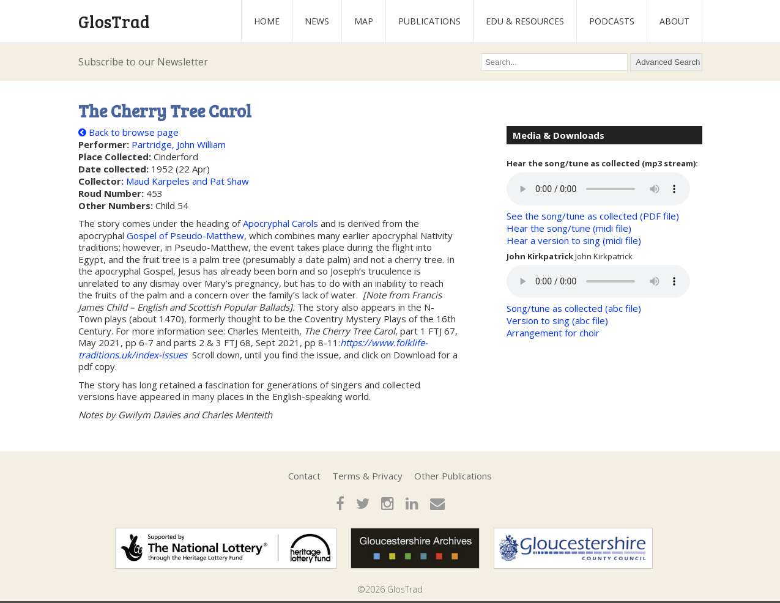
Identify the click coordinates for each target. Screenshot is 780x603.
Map (363, 21)
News (317, 21)
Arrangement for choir (553, 333)
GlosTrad (114, 21)
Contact (304, 476)
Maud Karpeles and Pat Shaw (187, 181)
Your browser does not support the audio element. (598, 188)
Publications (429, 21)
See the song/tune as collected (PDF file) (593, 216)
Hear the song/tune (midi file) (569, 228)
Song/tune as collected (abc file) (574, 308)
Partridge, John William (179, 144)
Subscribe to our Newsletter (143, 61)
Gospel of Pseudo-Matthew (185, 235)
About (674, 21)
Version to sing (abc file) (557, 320)
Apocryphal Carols (280, 223)
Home (267, 21)
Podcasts (611, 21)
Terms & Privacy (367, 476)
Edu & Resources (525, 21)
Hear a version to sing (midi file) (574, 240)
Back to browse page (128, 132)
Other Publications (453, 476)
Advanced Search (668, 62)
